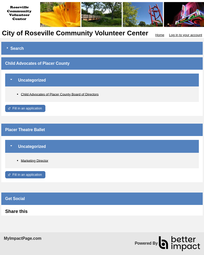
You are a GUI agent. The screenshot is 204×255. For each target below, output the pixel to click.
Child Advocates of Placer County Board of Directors (60, 94)
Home (159, 35)
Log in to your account (185, 35)
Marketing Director (34, 160)
